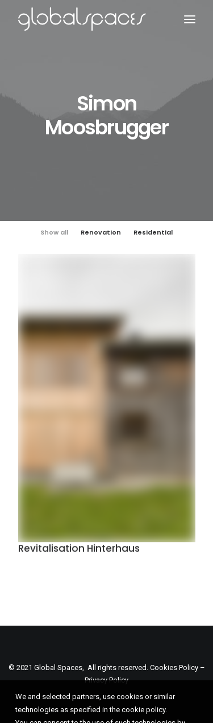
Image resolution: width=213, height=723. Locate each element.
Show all (54, 232)
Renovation (101, 232)
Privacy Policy (106, 680)
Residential (153, 232)
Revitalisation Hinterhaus (79, 550)
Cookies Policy (174, 667)
